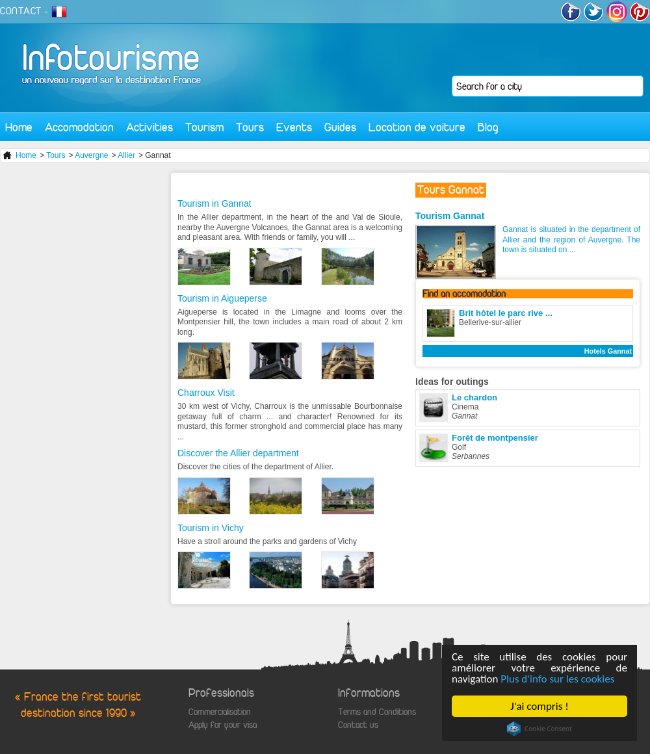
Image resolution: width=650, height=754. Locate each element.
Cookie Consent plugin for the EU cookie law (539, 729)
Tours (250, 127)
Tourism (204, 127)
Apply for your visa (222, 725)
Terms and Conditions (377, 712)
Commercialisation (219, 712)
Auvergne (91, 155)
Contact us (358, 725)
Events (294, 127)
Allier (126, 155)
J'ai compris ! (539, 706)
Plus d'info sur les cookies (557, 679)
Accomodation (79, 127)
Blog (488, 127)
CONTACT (21, 11)
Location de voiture (417, 127)
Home (18, 127)
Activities (149, 127)
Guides (340, 127)
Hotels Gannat (608, 351)
